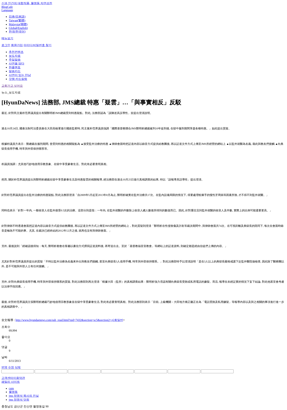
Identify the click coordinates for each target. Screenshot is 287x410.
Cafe (10, 6)
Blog (4, 6)
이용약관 (19, 377)
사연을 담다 (16, 63)
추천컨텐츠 (16, 51)
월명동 (13, 391)
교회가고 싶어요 (12, 85)
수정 (11, 367)
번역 (4, 367)
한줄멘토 (15, 67)
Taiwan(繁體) (17, 20)
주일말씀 (15, 59)
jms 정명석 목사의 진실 (24, 395)
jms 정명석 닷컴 (19, 399)
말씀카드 (15, 71)
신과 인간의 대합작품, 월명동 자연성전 (26, 3)
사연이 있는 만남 (20, 75)
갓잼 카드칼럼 (18, 78)
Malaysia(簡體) (18, 24)
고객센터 (7, 377)
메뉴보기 (7, 38)
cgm (11, 388)
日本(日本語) (17, 16)
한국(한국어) (17, 31)
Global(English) (18, 28)
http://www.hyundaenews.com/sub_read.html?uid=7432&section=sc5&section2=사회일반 (69, 320)
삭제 (18, 367)
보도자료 (15, 55)
